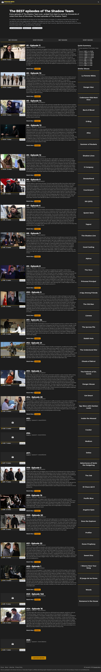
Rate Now (22, 59)
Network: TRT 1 (27, 28)
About (6, 667)
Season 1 (28, 47)
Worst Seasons (88, 40)
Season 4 (28, 435)
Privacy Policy (18, 667)
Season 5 (28, 454)
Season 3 (28, 420)
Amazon (37, 68)
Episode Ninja (96, 667)
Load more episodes (38, 658)
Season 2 (28, 321)
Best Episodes (13, 40)
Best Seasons (63, 40)
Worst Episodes (38, 40)
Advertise (11, 667)
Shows (2, 667)
